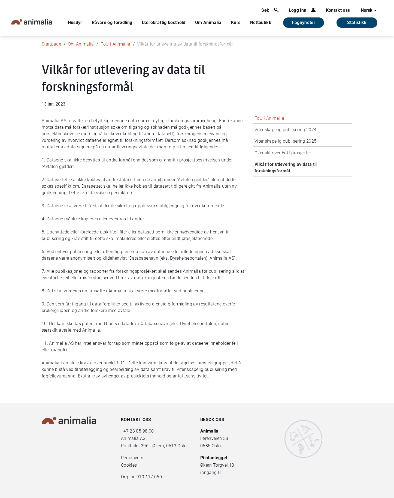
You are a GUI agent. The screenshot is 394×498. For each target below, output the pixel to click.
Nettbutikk (261, 22)
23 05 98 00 (142, 431)
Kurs (235, 22)
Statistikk (357, 22)
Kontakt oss (338, 10)
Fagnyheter (304, 22)
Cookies (129, 465)
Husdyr (75, 22)
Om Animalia (208, 22)
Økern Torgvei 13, (218, 465)
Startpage (51, 44)
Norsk (369, 10)
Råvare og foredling (112, 22)
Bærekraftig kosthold (164, 22)
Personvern (132, 457)
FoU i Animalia (115, 44)
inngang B (210, 472)
